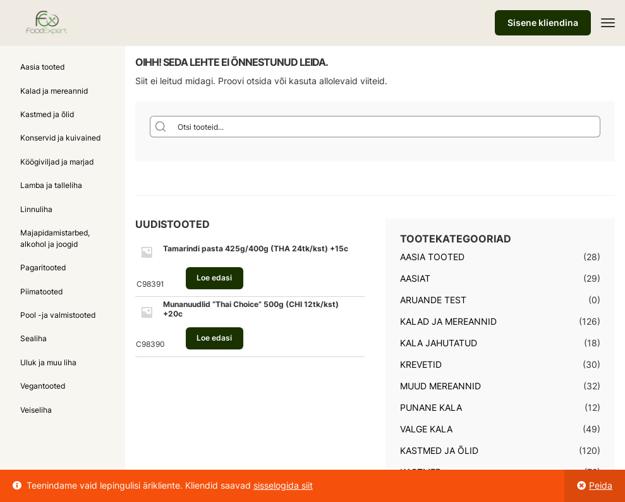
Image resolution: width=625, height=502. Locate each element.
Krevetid (421, 364)
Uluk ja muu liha (48, 362)
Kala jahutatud (438, 342)
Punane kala (431, 407)
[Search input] (386, 126)
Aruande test (433, 299)
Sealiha (33, 338)
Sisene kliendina (542, 22)
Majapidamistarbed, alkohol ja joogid (55, 238)
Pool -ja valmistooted (57, 315)
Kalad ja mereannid (54, 91)
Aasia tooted (42, 67)
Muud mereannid (440, 385)
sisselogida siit (283, 485)
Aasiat (415, 278)
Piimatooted (41, 291)
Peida (600, 485)
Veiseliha (36, 410)
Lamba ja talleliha (51, 185)
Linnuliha (36, 209)
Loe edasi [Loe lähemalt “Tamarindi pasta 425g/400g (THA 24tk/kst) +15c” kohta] (214, 277)
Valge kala (426, 429)
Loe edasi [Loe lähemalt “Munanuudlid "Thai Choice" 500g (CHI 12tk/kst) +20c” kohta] (214, 337)
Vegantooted (42, 386)
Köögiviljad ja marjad (57, 161)
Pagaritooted (43, 267)
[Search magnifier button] (160, 126)
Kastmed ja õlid (47, 114)
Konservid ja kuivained (60, 137)
